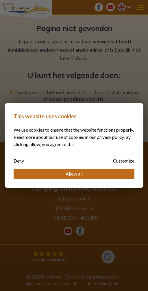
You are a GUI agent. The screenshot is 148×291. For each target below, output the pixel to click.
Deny (19, 160)
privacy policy (110, 137)
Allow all (74, 173)
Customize (123, 160)
